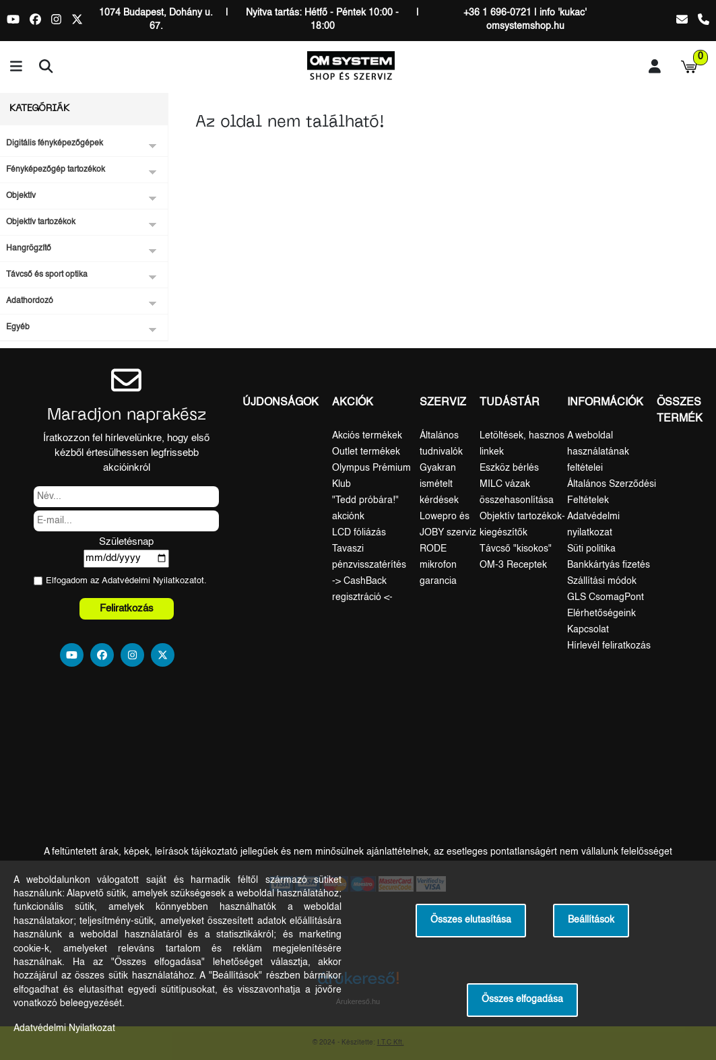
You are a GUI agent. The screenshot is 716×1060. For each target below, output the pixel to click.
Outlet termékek (366, 452)
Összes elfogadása (522, 999)
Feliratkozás (127, 608)
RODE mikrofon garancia (438, 565)
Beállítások (591, 920)
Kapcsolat (588, 629)
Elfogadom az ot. (126, 580)
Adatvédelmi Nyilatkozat (149, 580)
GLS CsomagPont (605, 597)
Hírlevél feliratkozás (609, 646)
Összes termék (680, 410)
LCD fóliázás (359, 532)
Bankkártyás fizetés (608, 565)
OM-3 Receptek (513, 565)
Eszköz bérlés (509, 468)
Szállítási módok (602, 581)
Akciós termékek (367, 435)
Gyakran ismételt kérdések (439, 484)
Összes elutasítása (470, 920)
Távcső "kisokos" (516, 549)
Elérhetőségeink (601, 613)
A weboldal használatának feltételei (598, 452)
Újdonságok (280, 402)
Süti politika (591, 549)
